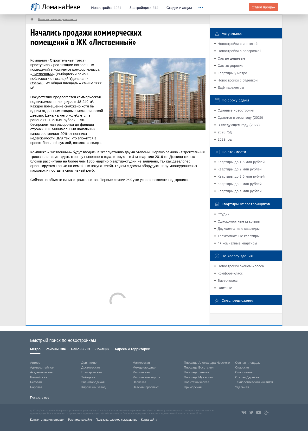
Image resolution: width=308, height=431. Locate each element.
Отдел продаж (263, 7)
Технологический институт (254, 382)
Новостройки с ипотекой (237, 44)
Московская (141, 372)
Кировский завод (93, 387)
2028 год (225, 132)
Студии (223, 214)
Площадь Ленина (196, 372)
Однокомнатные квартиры (239, 221)
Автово (35, 362)
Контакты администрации (47, 419)
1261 (106, 8)
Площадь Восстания (199, 367)
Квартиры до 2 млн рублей (240, 169)
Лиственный (42, 74)
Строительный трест (67, 60)
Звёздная (88, 377)
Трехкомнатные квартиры (238, 236)
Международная (144, 367)
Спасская (242, 367)
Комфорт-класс (230, 273)
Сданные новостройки (236, 110)
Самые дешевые (231, 58)
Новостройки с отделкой (237, 80)
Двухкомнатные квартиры (239, 229)
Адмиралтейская (42, 367)
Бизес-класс (227, 280)
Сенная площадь (247, 362)
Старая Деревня (247, 377)
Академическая (41, 372)
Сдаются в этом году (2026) (240, 117)
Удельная (77, 78)
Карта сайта (149, 419)
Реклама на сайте (80, 419)
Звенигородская (92, 382)
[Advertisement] (118, 235)
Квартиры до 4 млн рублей (240, 191)
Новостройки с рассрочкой (239, 51)
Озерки (36, 83)
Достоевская (90, 367)
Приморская (193, 387)
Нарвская (139, 382)
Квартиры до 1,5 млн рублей (241, 162)
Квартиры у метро (232, 73)
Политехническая (196, 382)
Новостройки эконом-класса (241, 266)
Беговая (36, 382)
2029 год (225, 139)
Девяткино (88, 362)
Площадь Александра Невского (207, 362)
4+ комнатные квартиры (237, 243)
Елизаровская (91, 372)
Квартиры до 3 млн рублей (240, 184)
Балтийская (38, 377)
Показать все (39, 397)
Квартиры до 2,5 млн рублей (241, 176)
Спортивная (243, 372)
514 (143, 8)
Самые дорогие (230, 66)
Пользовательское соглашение (116, 419)
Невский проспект (146, 387)
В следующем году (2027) (239, 125)
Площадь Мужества (198, 377)
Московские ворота (146, 377)
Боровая (36, 387)
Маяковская (141, 362)
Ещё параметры (231, 87)
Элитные (225, 288)
